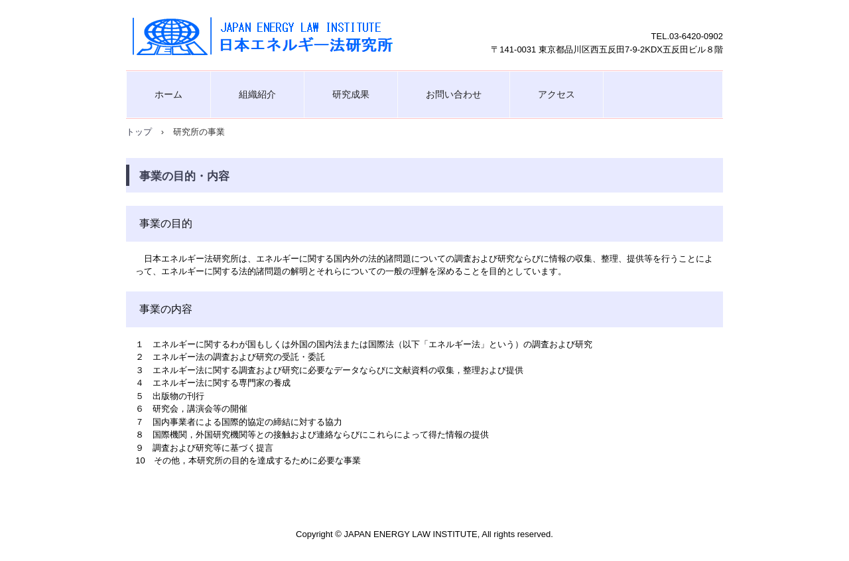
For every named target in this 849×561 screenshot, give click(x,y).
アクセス (556, 94)
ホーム (168, 94)
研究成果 (350, 94)
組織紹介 (257, 94)
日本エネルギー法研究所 (265, 35)
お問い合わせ (454, 94)
